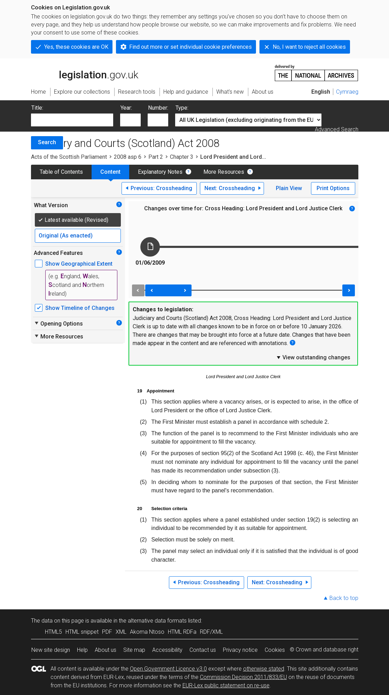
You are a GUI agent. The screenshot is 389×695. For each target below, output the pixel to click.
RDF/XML (211, 631)
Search (47, 142)
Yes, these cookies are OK (76, 47)
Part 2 (155, 157)
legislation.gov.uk (84, 72)
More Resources (223, 172)
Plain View (289, 188)
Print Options (333, 188)
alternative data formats (157, 620)
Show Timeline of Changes (80, 308)
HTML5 (53, 631)
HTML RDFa (182, 631)
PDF (107, 631)
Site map (134, 650)
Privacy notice (240, 650)
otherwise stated (263, 668)
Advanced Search (336, 129)
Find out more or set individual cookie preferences (190, 47)
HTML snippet (82, 631)
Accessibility (167, 650)
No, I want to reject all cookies (309, 47)
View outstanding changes (313, 357)
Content (110, 172)
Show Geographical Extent (78, 263)
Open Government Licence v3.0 (168, 668)
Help (82, 650)
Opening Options (58, 323)
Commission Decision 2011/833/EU (243, 677)
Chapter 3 (181, 157)
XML (121, 631)
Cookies (275, 650)
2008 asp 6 (127, 157)
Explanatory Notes (160, 172)
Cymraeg (347, 91)
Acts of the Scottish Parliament (69, 157)
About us (105, 650)
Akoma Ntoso (147, 631)
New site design (50, 650)
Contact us (202, 650)
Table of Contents (61, 172)
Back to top (343, 598)
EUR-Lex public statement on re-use (226, 685)
